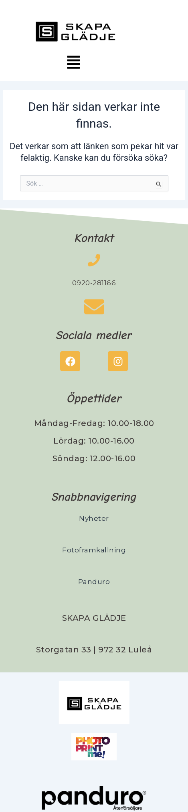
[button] (73, 63)
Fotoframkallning (94, 550)
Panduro (94, 582)
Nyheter (94, 518)
